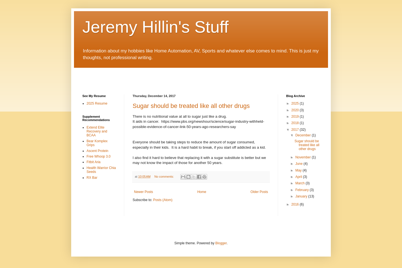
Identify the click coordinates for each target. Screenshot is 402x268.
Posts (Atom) (162, 200)
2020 (295, 110)
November (303, 157)
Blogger (221, 243)
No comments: (164, 176)
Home (201, 192)
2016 (295, 204)
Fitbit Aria (93, 162)
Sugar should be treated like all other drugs (191, 105)
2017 (295, 130)
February (302, 190)
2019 (295, 117)
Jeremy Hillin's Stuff (155, 27)
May (299, 170)
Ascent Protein (97, 151)
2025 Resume (97, 103)
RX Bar (92, 178)
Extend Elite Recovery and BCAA (97, 131)
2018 (295, 123)
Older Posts (259, 192)
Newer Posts (143, 192)
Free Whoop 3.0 (99, 156)
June (299, 164)
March (300, 183)
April (299, 177)
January (301, 196)
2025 (295, 103)
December (303, 135)
